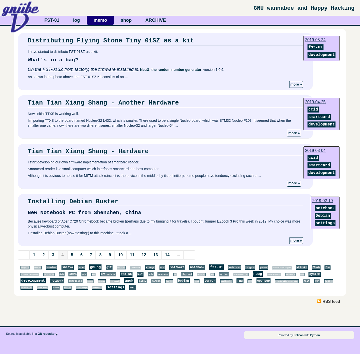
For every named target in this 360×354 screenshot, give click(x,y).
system (314, 274)
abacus (101, 281)
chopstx (25, 268)
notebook (325, 208)
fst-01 (315, 47)
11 (132, 255)
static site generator (287, 281)
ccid (313, 109)
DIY (140, 274)
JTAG (81, 267)
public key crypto (282, 268)
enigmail (97, 288)
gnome (263, 267)
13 (156, 255)
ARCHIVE (156, 20)
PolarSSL (234, 267)
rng (240, 281)
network (56, 281)
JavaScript (81, 288)
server (209, 281)
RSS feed (331, 301)
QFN (250, 281)
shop (126, 20)
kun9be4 (51, 267)
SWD (62, 274)
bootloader (226, 281)
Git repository (48, 334)
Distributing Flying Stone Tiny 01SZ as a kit (111, 40)
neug (258, 274)
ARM (93, 274)
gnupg (95, 267)
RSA (317, 281)
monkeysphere (274, 274)
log (76, 20)
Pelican (299, 335)
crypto (250, 267)
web (133, 287)
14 (167, 255)
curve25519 (26, 288)
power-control (241, 274)
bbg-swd (187, 274)
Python (315, 335)
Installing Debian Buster (73, 201)
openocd (163, 274)
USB (302, 274)
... (178, 255)
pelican (201, 274)
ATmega (150, 267)
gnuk (129, 281)
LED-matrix (108, 274)
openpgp (263, 281)
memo (100, 20)
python (224, 274)
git (109, 267)
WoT (212, 274)
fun (327, 267)
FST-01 (51, 20)
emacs (90, 281)
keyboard (290, 274)
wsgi (196, 281)
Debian (323, 216)
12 (144, 255)
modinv (37, 268)
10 (120, 255)
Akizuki (302, 267)
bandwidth (43, 288)
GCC (162, 267)
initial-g (49, 274)
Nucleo (67, 288)
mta (84, 274)
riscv (142, 281)
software (177, 267)
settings (325, 223)
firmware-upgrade (29, 274)
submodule (135, 268)
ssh (150, 274)
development (321, 55)
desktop (121, 268)
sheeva (67, 267)
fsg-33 (169, 281)
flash (316, 267)
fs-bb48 (328, 281)
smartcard (319, 117)
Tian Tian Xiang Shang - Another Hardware (103, 103)
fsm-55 (126, 274)
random (156, 281)
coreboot (114, 281)
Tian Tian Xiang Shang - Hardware (88, 151)
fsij (307, 281)
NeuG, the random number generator (170, 70)
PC (175, 274)
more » (296, 84)
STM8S (72, 274)
